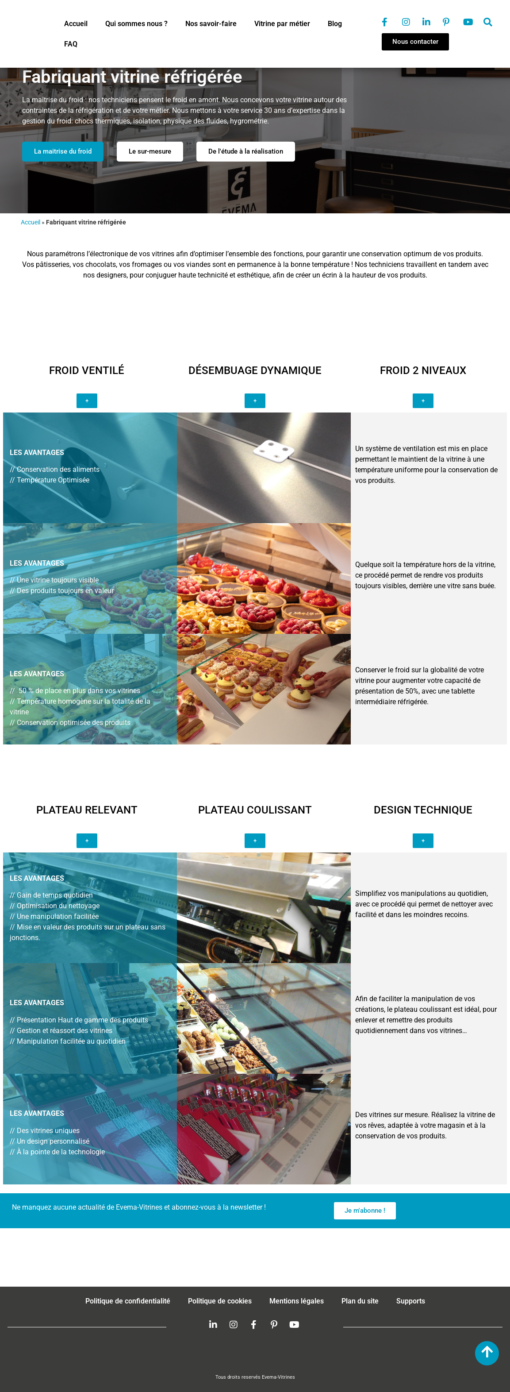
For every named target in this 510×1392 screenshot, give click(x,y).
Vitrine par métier (282, 23)
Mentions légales (296, 1301)
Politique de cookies (220, 1301)
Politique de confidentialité (127, 1301)
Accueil (76, 23)
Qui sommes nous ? (136, 23)
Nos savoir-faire (211, 23)
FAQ (70, 44)
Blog (335, 23)
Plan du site (360, 1301)
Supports (410, 1301)
